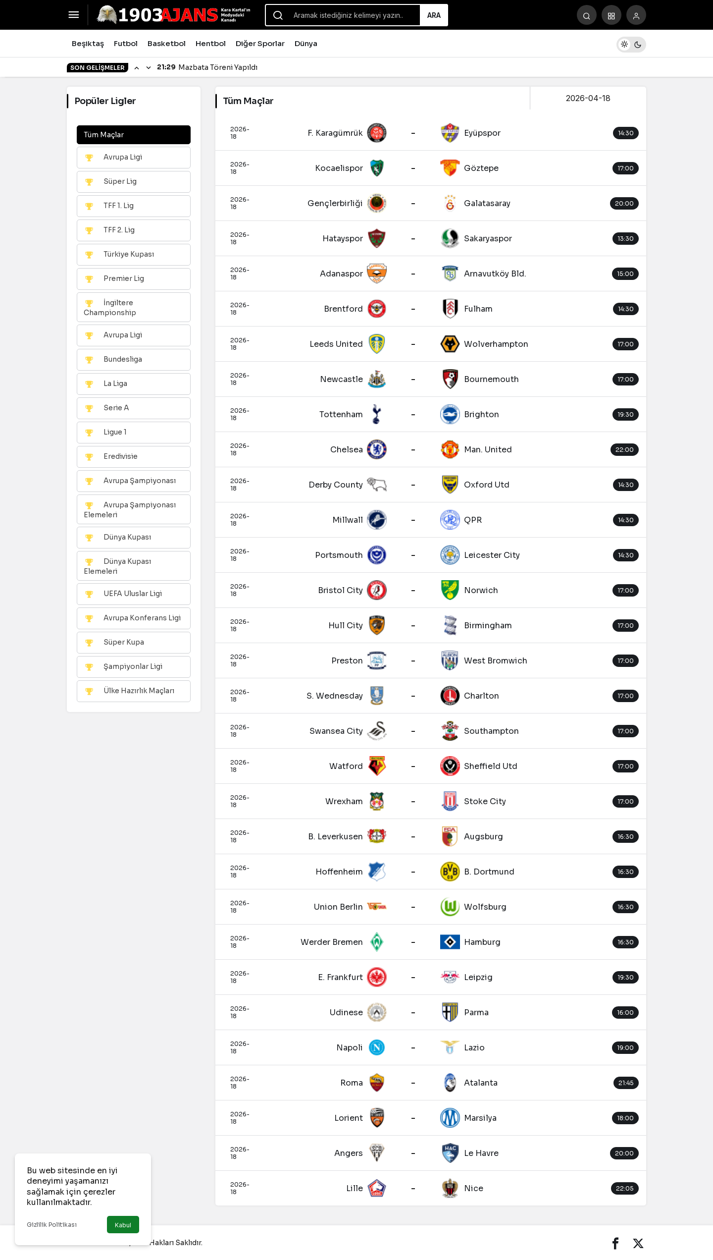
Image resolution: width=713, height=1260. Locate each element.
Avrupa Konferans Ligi (132, 618)
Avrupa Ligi (113, 157)
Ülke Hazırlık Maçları (129, 691)
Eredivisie (111, 456)
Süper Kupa (114, 642)
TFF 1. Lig (109, 206)
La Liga (105, 384)
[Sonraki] (148, 67)
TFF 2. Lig (109, 230)
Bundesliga (113, 359)
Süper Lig (110, 181)
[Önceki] (137, 67)
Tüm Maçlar (104, 134)
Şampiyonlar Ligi (123, 666)
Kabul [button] (123, 1225)
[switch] (631, 43)
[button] (611, 15)
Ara (434, 15)
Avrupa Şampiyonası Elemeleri (130, 509)
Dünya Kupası (117, 537)
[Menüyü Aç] (73, 15)
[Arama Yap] (587, 15)
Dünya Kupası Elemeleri (117, 566)
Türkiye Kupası (119, 254)
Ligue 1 (105, 432)
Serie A (106, 408)
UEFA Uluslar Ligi (123, 594)
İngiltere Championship (110, 307)
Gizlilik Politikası (52, 1224)
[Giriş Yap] (636, 15)
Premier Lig (114, 279)
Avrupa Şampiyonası (130, 481)
